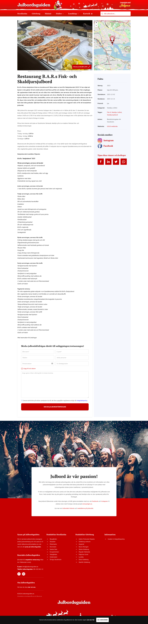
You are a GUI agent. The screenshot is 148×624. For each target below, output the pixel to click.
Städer (59, 13)
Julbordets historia (68, 510)
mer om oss (31, 589)
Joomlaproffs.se (29, 598)
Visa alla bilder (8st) (80, 67)
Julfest (120, 112)
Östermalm (53, 546)
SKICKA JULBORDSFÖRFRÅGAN (55, 408)
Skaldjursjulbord (112, 115)
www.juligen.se (87, 505)
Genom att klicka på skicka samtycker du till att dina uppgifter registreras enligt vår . (54, 400)
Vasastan (52, 543)
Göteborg (36, 13)
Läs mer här (90, 620)
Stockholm (22, 13)
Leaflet (119, 69)
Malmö (48, 13)
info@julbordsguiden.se (30, 568)
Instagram (104, 503)
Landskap (73, 13)
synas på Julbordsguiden (33, 548)
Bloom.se (39, 598)
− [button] (96, 25)
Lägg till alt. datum (28, 368)
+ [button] (96, 22)
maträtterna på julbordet (85, 510)
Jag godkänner (102, 620)
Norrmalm (53, 548)
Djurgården (53, 540)
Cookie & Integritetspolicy (116, 540)
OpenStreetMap (126, 69)
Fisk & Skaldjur (112, 112)
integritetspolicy (82, 400)
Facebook (95, 503)
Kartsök (87, 13)
